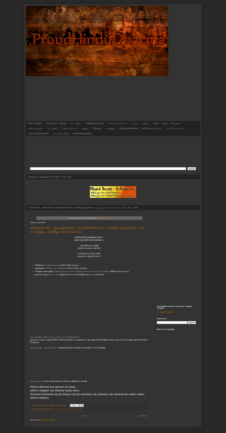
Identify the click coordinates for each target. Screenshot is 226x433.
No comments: (61, 405)
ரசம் (70, 409)
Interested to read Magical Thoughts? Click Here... (50, 177)
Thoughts (97, 128)
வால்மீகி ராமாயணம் (174, 128)
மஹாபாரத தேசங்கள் (117, 123)
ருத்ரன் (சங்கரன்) (70, 128)
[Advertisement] (113, 96)
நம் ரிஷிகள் (53, 128)
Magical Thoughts (166, 312)
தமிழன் (145, 123)
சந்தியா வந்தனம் (35, 128)
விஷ (74, 409)
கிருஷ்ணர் (175, 123)
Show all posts (105, 218)
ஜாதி (165, 123)
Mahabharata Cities (95, 123)
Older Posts (143, 416)
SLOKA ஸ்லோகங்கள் (151, 128)
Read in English (35, 123)
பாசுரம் (134, 123)
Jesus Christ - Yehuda (56, 123)
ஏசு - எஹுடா (76, 123)
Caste (155, 123)
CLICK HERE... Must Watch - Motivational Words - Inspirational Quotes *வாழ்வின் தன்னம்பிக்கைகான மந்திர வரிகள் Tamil (83, 207)
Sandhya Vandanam (128, 128)
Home (84, 416)
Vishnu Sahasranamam (38, 133)
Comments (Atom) (48, 420)
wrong (49, 409)
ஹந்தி (79, 409)
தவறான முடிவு (62, 409)
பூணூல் (85, 128)
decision (40, 409)
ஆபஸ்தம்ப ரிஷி (60, 133)
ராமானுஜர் (110, 128)
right (44, 409)
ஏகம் (54, 409)
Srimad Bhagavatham (82, 133)
